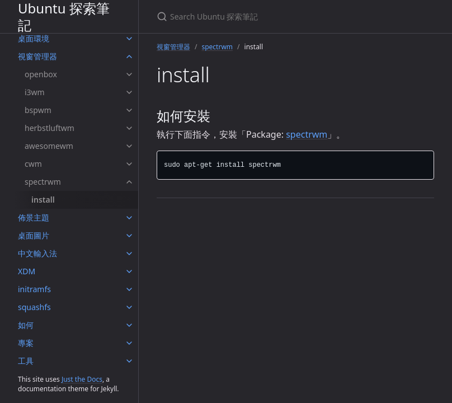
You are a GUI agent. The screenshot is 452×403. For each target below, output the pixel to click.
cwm (33, 163)
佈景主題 (33, 217)
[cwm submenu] (129, 164)
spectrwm (43, 181)
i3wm (35, 92)
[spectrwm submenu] (129, 182)
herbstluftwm (49, 128)
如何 (26, 325)
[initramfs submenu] (129, 289)
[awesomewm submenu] (129, 146)
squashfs (34, 307)
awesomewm (49, 145)
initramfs (34, 289)
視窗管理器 (37, 56)
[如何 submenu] (129, 325)
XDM (26, 271)
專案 (26, 343)
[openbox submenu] (129, 74)
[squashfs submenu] (129, 307)
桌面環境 (33, 38)
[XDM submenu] (129, 271)
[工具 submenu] (129, 361)
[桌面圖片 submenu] (129, 236)
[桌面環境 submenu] (129, 39)
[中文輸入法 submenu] (129, 254)
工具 (26, 360)
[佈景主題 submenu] (129, 218)
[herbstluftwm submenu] (129, 128)
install (43, 199)
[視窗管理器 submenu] (129, 56)
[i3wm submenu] (129, 92)
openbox (41, 74)
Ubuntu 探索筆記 (64, 16)
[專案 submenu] (129, 343)
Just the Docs (82, 379)
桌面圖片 (33, 235)
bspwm (38, 110)
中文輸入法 (37, 253)
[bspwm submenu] (129, 110)
